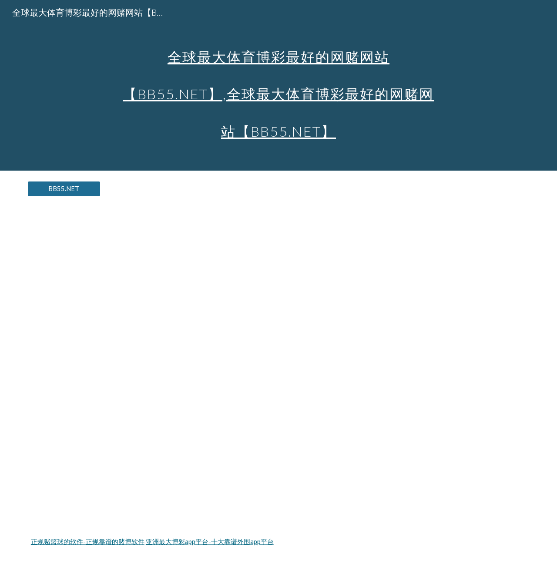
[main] (278, 85)
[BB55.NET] (64, 189)
